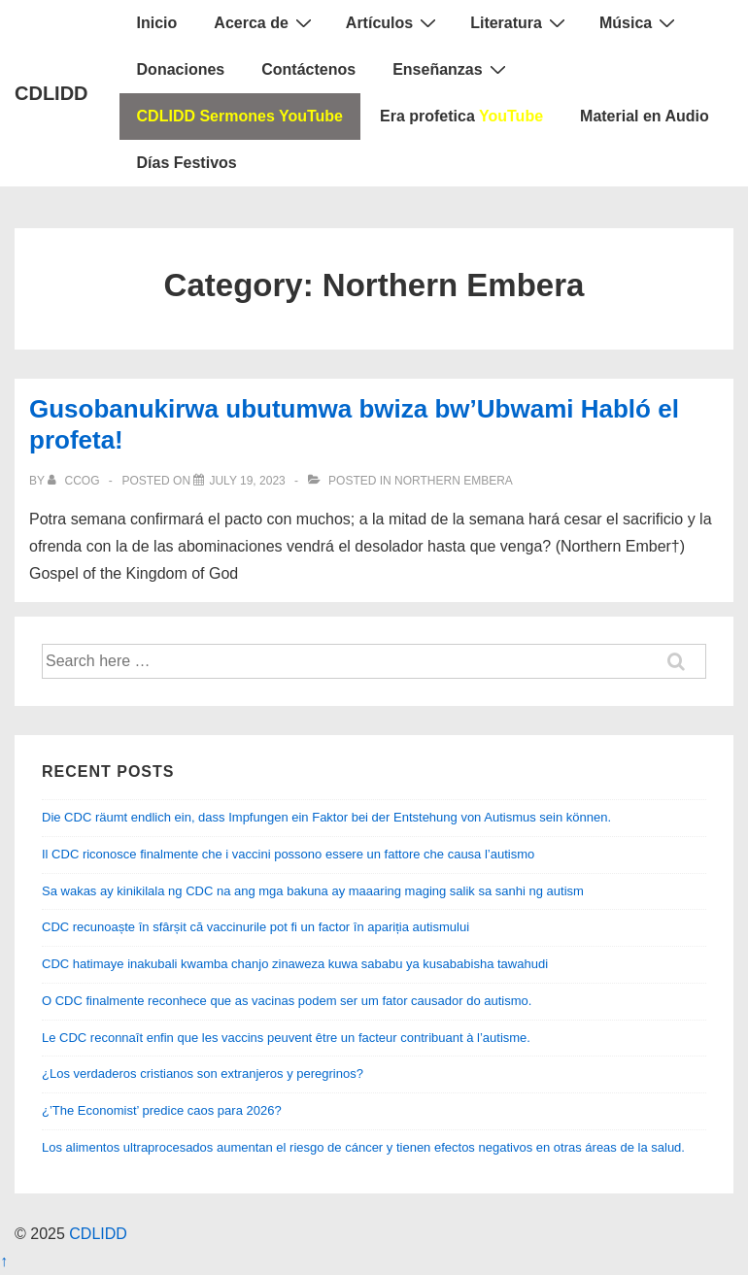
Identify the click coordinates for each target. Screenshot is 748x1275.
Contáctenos (308, 69)
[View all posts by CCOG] (75, 480)
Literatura (520, 22)
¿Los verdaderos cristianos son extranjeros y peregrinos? (202, 1073)
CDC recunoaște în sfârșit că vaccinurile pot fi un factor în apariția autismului (255, 927)
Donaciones (181, 69)
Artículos (393, 22)
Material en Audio (644, 116)
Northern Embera (453, 480)
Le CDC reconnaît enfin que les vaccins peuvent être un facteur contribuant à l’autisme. (286, 1037)
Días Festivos (187, 162)
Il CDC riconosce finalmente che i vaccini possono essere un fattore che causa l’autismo (288, 854)
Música (639, 22)
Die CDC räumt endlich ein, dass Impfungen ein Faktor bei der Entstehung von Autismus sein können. (326, 817)
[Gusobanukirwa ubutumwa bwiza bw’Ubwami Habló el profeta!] (247, 480)
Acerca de (265, 22)
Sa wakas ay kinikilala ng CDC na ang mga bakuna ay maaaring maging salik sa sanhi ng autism (313, 891)
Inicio (157, 23)
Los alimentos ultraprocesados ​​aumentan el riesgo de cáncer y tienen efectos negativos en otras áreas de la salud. (363, 1147)
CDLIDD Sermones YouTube (240, 116)
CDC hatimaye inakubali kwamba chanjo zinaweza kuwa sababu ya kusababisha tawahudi (295, 963)
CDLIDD (51, 93)
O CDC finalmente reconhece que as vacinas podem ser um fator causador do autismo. (286, 1000)
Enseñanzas (451, 69)
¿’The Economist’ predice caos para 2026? (162, 1110)
